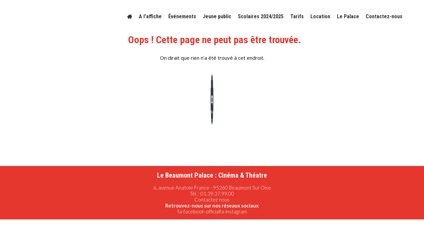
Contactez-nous (384, 16)
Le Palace (348, 16)
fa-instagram (233, 211)
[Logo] (49, 16)
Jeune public (217, 16)
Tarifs (297, 16)
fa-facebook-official (199, 211)
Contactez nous (212, 199)
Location (320, 16)
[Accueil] (129, 16)
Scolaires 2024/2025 (261, 16)
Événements (182, 16)
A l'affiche (150, 16)
